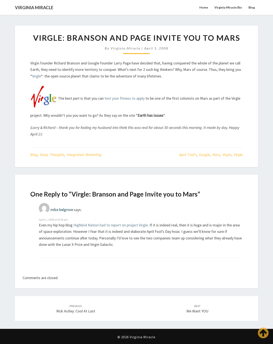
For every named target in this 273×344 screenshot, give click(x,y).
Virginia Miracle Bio (228, 7)
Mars (216, 154)
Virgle (36, 76)
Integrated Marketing (84, 154)
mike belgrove (61, 209)
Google (204, 154)
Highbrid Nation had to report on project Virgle (110, 225)
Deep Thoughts (52, 154)
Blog (251, 7)
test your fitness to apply (125, 98)
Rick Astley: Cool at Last (75, 309)
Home (203, 7)
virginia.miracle (125, 48)
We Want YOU (197, 309)
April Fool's (188, 154)
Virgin (226, 154)
